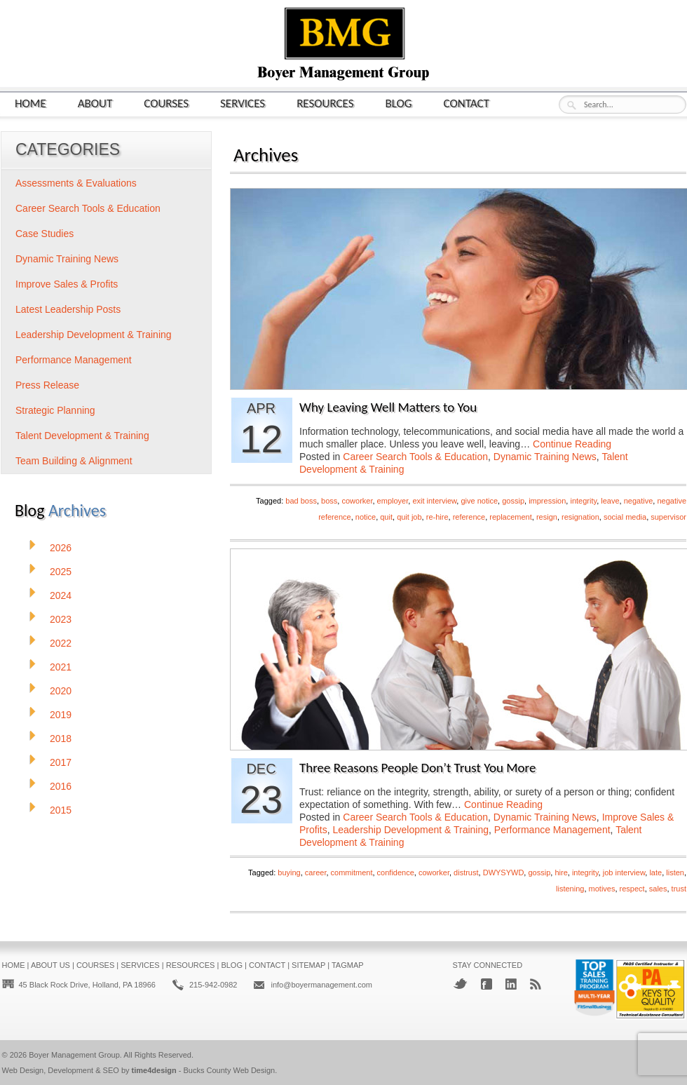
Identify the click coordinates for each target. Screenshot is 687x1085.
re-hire (437, 517)
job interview (624, 872)
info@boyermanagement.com (321, 984)
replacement (510, 517)
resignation (580, 517)
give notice (479, 501)
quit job (409, 517)
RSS (535, 984)
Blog (399, 102)
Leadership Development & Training (410, 829)
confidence (395, 872)
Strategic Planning (55, 410)
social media (625, 517)
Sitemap (308, 965)
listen (675, 872)
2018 (61, 738)
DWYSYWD (503, 872)
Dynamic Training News (545, 456)
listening (570, 888)
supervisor (668, 517)
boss (329, 501)
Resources (325, 102)
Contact (466, 102)
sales (658, 888)
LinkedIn (511, 984)
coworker (356, 501)
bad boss (301, 501)
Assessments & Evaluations (76, 183)
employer (393, 501)
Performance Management (552, 829)
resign (546, 517)
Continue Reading (572, 444)
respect (632, 888)
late (655, 872)
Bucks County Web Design (230, 1070)
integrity (583, 501)
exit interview (434, 501)
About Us (50, 965)
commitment (352, 872)
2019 (61, 714)
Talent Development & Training (82, 435)
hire (561, 872)
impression (547, 501)
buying (289, 872)
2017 (61, 762)
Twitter (460, 983)
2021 (61, 667)
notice (365, 517)
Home (30, 102)
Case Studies (44, 233)
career (316, 872)
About (95, 102)
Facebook (486, 984)
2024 (61, 595)
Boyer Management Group (74, 1055)
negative (638, 501)
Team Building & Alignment (73, 460)
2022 (61, 643)
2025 (61, 571)
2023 (61, 619)
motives (602, 888)
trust (679, 888)
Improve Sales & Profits (66, 284)
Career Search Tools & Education (415, 456)
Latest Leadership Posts (68, 309)
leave (610, 501)
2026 (61, 547)
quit (386, 517)
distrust (466, 872)
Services (242, 102)
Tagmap (348, 965)
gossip (513, 501)
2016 (61, 786)
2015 (61, 810)
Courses (166, 102)
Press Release (47, 385)
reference (469, 517)
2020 (61, 690)
